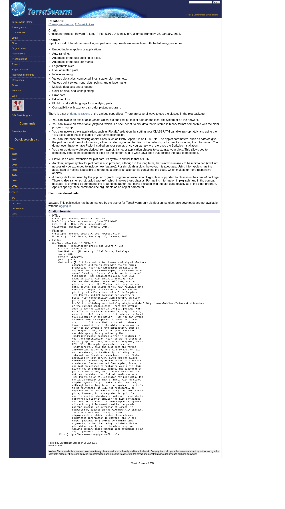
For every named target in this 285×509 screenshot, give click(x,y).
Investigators (19, 27)
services (16, 203)
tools (14, 213)
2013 (14, 180)
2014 (14, 175)
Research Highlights (23, 74)
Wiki (14, 95)
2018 (14, 154)
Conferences (199, 15)
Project (16, 64)
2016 (14, 164)
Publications (212, 15)
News (15, 43)
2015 (14, 170)
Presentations (19, 59)
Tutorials (16, 90)
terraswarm (18, 208)
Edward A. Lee (84, 24)
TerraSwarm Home (22, 22)
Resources (18, 80)
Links (15, 37)
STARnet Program (22, 115)
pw (13, 197)
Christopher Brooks (61, 24)
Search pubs (19, 131)
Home (188, 15)
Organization (19, 48)
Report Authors (20, 69)
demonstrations (80, 113)
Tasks (15, 85)
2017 (14, 159)
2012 (14, 185)
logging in (65, 206)
